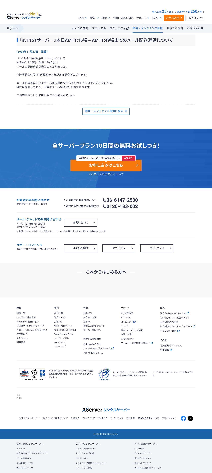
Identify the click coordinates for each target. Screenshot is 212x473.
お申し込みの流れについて (107, 174)
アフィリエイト (169, 418)
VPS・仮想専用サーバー (146, 444)
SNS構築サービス (25, 463)
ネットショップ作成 (85, 453)
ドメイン (21, 449)
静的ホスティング (143, 463)
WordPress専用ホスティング (148, 468)
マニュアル (99, 28)
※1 (44, 13)
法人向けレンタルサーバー (88, 444)
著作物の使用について (148, 418)
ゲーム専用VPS (24, 458)
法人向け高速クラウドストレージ (32, 453)
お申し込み (172, 17)
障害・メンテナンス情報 (148, 28)
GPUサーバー (82, 458)
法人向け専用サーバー (86, 449)
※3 (173, 12)
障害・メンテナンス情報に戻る (106, 111)
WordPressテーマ (25, 468)
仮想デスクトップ (143, 458)
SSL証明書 (139, 449)
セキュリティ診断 (84, 468)
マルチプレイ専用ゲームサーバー (91, 463)
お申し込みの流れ (123, 18)
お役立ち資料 (175, 28)
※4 (204, 12)
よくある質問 (80, 28)
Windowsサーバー (143, 453)
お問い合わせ (195, 28)
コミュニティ (118, 28)
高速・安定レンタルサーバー (30, 444)
